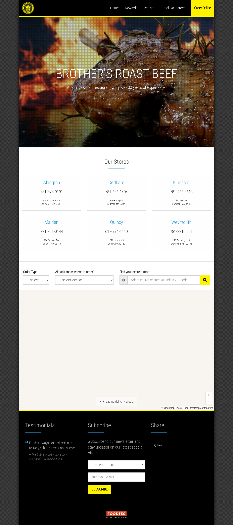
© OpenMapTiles (170, 408)
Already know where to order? (74, 272)
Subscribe (99, 489)
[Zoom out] (209, 401)
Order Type (30, 272)
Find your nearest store (135, 272)
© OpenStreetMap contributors (196, 408)
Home (114, 8)
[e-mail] (116, 477)
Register (149, 8)
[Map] (116, 350)
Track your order (175, 8)
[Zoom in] (209, 395)
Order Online (202, 8)
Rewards (131, 8)
